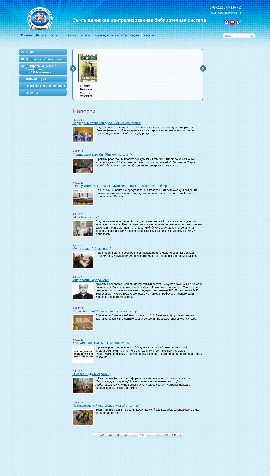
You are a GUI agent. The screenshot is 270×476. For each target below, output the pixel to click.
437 (110, 434)
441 (142, 434)
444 (166, 434)
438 (118, 434)
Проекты (32, 92)
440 (134, 434)
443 (158, 434)
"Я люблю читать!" (85, 217)
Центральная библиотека (43, 59)
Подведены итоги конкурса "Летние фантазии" (106, 123)
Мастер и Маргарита (90, 90)
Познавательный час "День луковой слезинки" (106, 405)
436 (102, 434)
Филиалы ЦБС (36, 79)
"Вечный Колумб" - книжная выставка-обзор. (105, 311)
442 (150, 434)
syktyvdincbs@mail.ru (229, 13)
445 (174, 434)
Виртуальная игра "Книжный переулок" (101, 342)
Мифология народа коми (90, 280)
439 (126, 434)
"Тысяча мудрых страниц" (91, 374)
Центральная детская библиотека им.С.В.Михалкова (41, 69)
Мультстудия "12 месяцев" (91, 248)
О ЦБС (30, 52)
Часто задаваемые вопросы (45, 85)
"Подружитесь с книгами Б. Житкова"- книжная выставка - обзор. (120, 186)
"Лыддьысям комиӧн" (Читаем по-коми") (102, 154)
